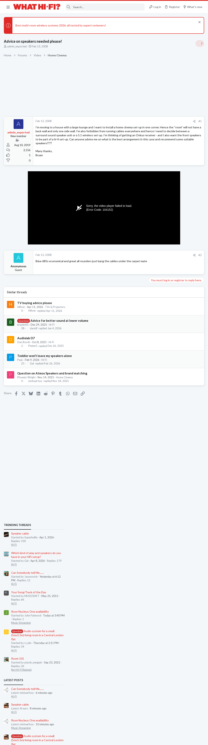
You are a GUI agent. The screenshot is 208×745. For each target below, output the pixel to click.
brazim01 (23, 329)
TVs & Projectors (55, 311)
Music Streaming (160, 338)
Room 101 (156, 374)
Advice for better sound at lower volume (59, 325)
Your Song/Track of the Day (167, 308)
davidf (33, 333)
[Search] (105, 7)
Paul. (20, 364)
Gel (32, 368)
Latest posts (152, 396)
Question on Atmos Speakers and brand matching (52, 378)
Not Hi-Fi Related (160, 385)
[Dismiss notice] (198, 23)
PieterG (32, 350)
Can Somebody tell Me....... (166, 288)
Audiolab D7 (26, 343)
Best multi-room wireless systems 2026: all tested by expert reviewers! (61, 25)
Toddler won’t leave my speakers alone (44, 360)
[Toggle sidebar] (199, 43)
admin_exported (17, 46)
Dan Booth (23, 347)
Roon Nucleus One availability (169, 327)
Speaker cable (159, 249)
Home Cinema (64, 382)
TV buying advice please (34, 308)
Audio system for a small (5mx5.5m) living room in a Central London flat (176, 351)
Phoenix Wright (26, 382)
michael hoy (35, 385)
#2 (134, 260)
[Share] (129, 121)
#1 (134, 121)
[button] (8, 6)
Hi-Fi (52, 329)
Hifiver (21, 311)
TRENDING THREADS (156, 240)
